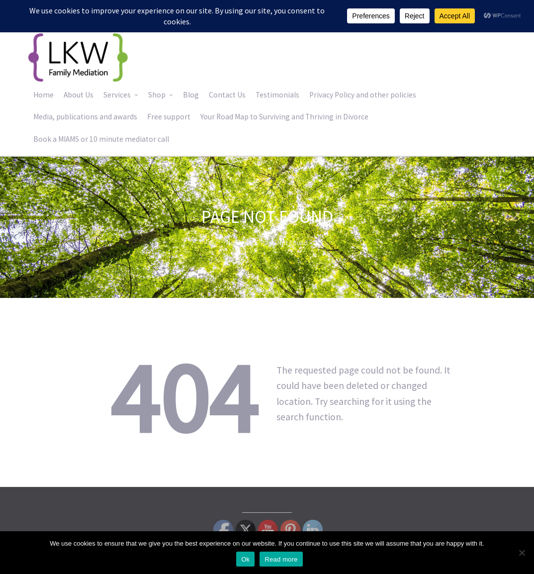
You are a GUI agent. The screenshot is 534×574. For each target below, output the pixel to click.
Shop (157, 94)
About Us (78, 94)
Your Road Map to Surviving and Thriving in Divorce (284, 116)
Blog (191, 94)
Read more (281, 559)
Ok (245, 559)
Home (43, 94)
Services (117, 94)
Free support (168, 116)
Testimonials (277, 94)
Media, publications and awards (85, 116)
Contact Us (227, 94)
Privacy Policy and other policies (362, 94)
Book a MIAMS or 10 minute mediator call (101, 139)
